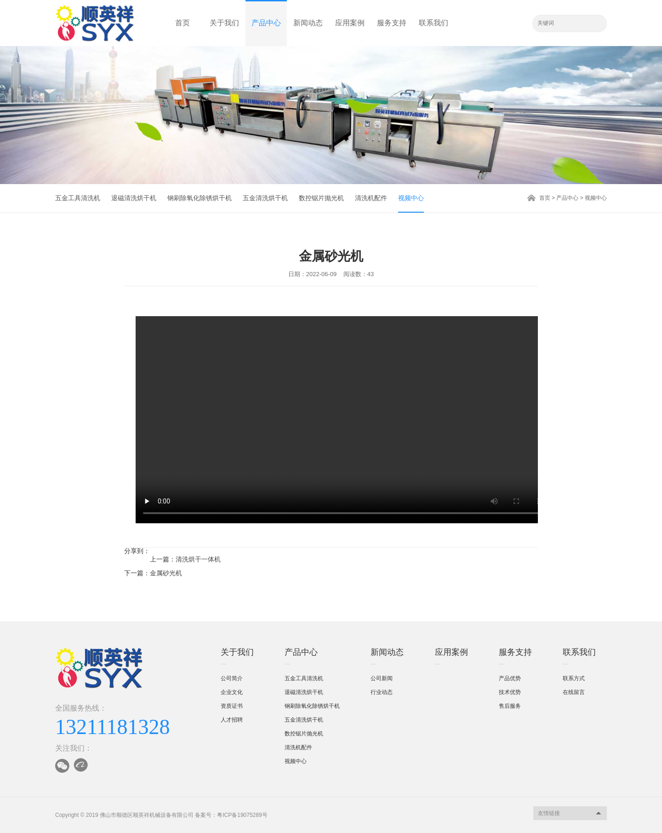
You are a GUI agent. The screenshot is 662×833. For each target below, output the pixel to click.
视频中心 (411, 198)
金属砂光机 (166, 573)
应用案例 (350, 23)
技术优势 (510, 692)
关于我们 (224, 23)
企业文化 (232, 692)
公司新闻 (382, 678)
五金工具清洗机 (77, 198)
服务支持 (391, 23)
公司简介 (232, 678)
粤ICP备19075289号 (242, 815)
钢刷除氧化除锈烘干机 (199, 198)
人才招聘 (232, 720)
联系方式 (574, 678)
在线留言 (574, 692)
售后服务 (510, 706)
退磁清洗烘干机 (133, 198)
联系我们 (433, 23)
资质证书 (232, 706)
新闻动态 (308, 23)
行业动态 (382, 692)
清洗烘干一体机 (198, 559)
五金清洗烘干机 (265, 198)
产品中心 (266, 23)
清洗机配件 (371, 198)
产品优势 (510, 678)
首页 (182, 23)
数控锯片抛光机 (321, 198)
